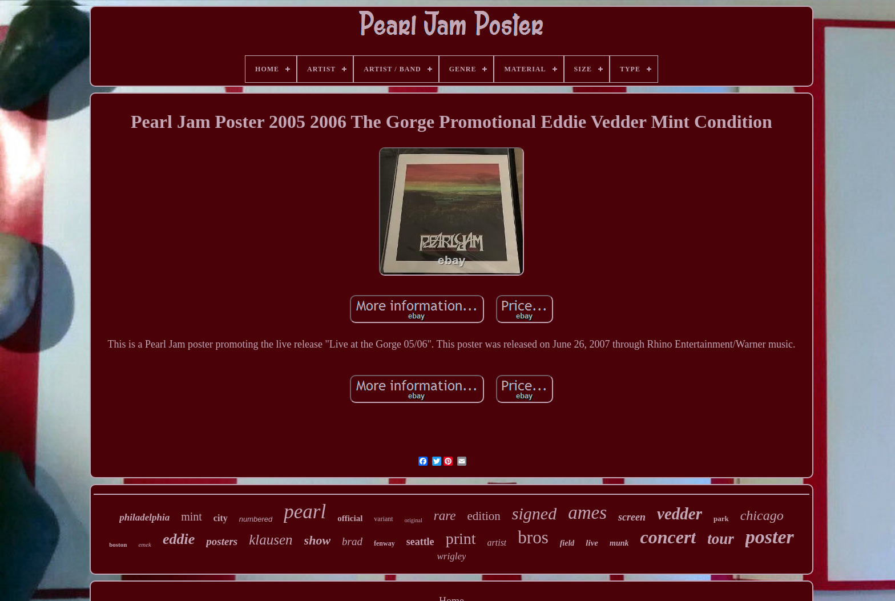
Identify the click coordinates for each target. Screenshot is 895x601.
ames (587, 512)
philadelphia (144, 517)
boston (118, 544)
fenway (384, 543)
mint (191, 516)
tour (720, 538)
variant (383, 519)
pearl (305, 512)
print (461, 538)
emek (144, 544)
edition (484, 516)
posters (221, 541)
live (592, 542)
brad (352, 541)
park (721, 518)
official (349, 518)
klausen (270, 539)
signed (534, 513)
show (317, 540)
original (413, 520)
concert (668, 537)
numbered (256, 519)
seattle (420, 541)
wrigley (451, 556)
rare (445, 516)
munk (619, 543)
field (567, 543)
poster (769, 536)
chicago (762, 515)
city (220, 518)
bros (533, 537)
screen (632, 517)
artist (497, 542)
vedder (679, 514)
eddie (179, 539)
